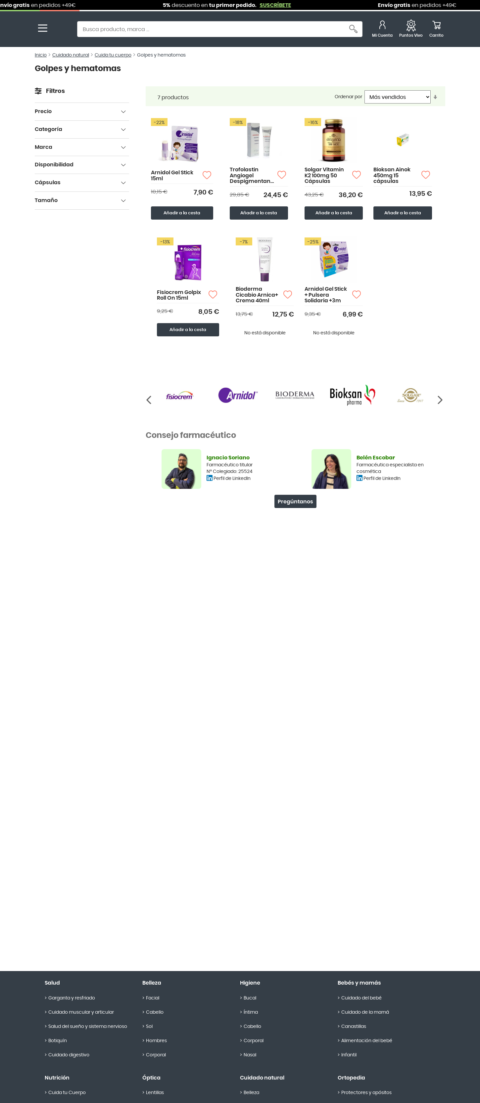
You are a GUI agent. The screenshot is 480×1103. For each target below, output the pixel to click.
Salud (52, 983)
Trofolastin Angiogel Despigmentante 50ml (253, 176)
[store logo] (61, 30)
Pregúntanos (295, 501)
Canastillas (353, 1026)
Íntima (251, 1012)
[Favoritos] (411, 30)
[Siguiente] (150, 400)
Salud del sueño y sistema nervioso (87, 1026)
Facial (152, 998)
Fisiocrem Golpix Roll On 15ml (179, 295)
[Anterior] (440, 400)
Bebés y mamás (359, 983)
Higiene (250, 983)
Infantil (349, 1055)
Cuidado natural (70, 55)
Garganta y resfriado (71, 998)
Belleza (151, 983)
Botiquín (57, 1041)
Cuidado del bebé (361, 998)
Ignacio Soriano (228, 457)
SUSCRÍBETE (288, 5)
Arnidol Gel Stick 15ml (172, 175)
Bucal (250, 998)
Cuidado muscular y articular (81, 1012)
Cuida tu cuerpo (113, 55)
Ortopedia (351, 1078)
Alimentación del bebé (366, 1041)
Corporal (156, 1055)
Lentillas (155, 1092)
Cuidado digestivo (68, 1055)
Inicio (41, 55)
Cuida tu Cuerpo (67, 1092)
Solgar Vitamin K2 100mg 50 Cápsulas (324, 175)
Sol (149, 1026)
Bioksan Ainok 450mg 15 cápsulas (391, 175)
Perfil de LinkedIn (232, 478)
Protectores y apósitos (366, 1092)
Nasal (250, 1055)
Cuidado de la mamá (365, 1012)
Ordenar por (348, 97)
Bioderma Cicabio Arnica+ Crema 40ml (257, 294)
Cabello (155, 1012)
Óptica (151, 1078)
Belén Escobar (376, 457)
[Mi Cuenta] (382, 30)
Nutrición (57, 1078)
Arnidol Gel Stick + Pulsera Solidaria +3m (326, 294)
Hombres (156, 1041)
